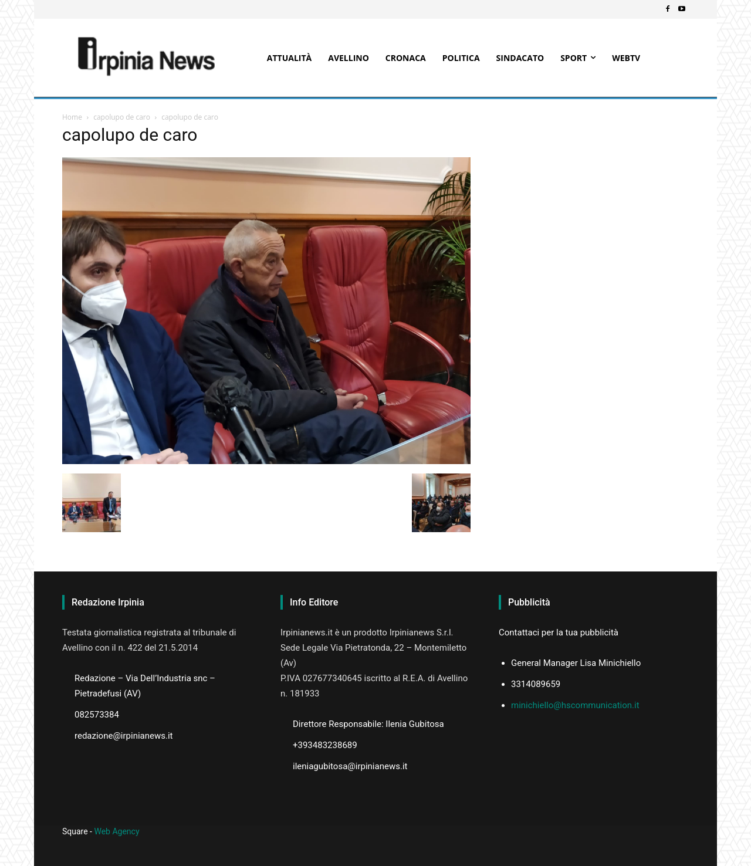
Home (72, 117)
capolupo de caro (121, 117)
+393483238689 (325, 745)
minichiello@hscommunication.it (575, 705)
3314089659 (535, 684)
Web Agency (116, 831)
